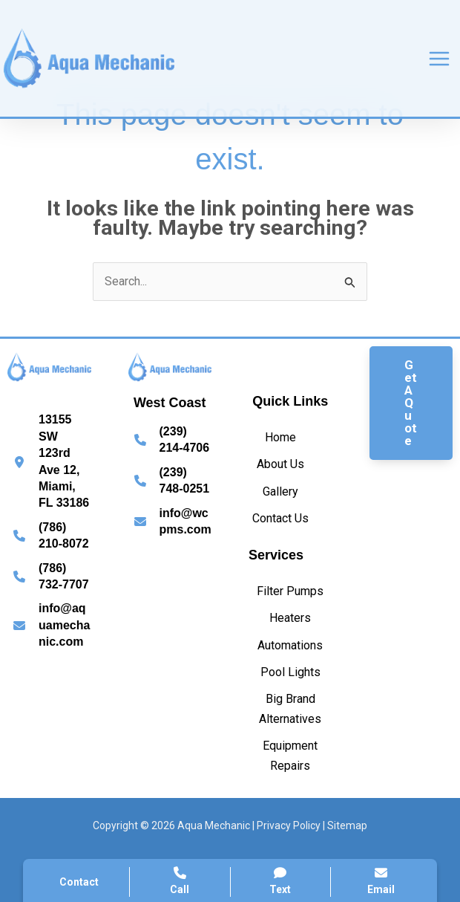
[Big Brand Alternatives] (290, 709)
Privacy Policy (289, 825)
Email (381, 880)
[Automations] (290, 645)
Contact (79, 882)
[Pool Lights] (290, 672)
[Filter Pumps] (290, 591)
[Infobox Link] (49, 461)
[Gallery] (280, 492)
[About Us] (280, 464)
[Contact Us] (280, 518)
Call (180, 880)
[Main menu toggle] (439, 59)
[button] (411, 403)
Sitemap (347, 825)
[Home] (280, 437)
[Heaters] (290, 618)
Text (281, 880)
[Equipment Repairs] (290, 756)
